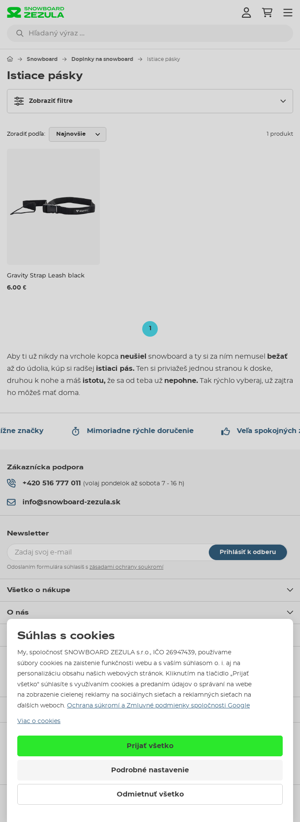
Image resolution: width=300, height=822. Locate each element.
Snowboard (42, 59)
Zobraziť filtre (43, 101)
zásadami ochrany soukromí (126, 567)
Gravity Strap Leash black (46, 275)
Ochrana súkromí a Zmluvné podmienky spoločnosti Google (158, 706)
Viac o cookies (39, 721)
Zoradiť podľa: (26, 134)
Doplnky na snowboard (102, 59)
